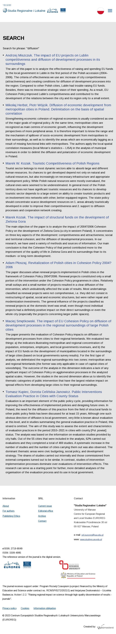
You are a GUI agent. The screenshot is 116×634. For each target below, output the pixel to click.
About (6, 506)
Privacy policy (9, 608)
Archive (42, 516)
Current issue (45, 506)
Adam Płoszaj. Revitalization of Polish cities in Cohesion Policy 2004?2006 (58, 265)
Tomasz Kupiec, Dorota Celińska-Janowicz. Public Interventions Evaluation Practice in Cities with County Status (54, 394)
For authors (8, 511)
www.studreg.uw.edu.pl (91, 539)
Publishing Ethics (11, 516)
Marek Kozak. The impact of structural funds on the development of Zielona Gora (57, 219)
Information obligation (44, 608)
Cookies (25, 608)
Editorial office (45, 511)
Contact (42, 521)
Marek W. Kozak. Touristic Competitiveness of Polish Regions (52, 163)
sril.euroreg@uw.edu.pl (92, 535)
